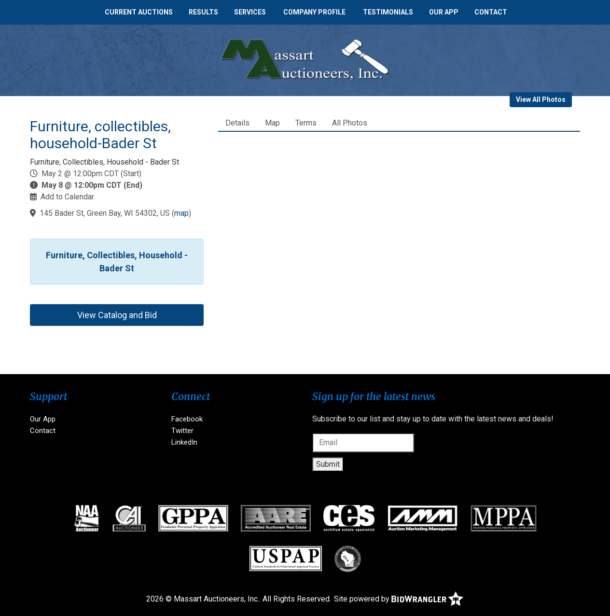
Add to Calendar (67, 196)
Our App (443, 12)
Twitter (182, 430)
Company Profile (314, 12)
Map (272, 122)
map (181, 213)
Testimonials (388, 12)
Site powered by (398, 598)
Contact (490, 12)
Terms (306, 122)
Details (237, 122)
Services (250, 12)
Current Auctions (139, 12)
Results (203, 12)
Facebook (187, 419)
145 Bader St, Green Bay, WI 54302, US (105, 213)
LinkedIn (184, 442)
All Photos (349, 122)
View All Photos (541, 99)
